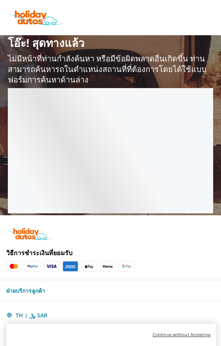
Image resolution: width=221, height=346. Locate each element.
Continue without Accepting (181, 342)
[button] (110, 290)
